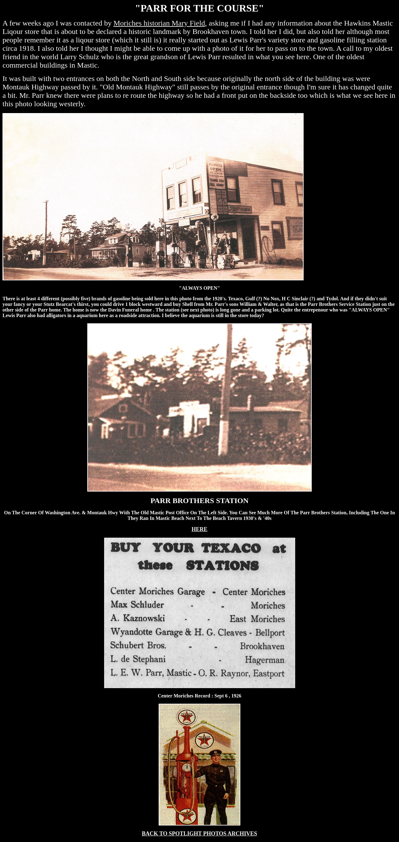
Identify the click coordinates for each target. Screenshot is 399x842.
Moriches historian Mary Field (159, 23)
